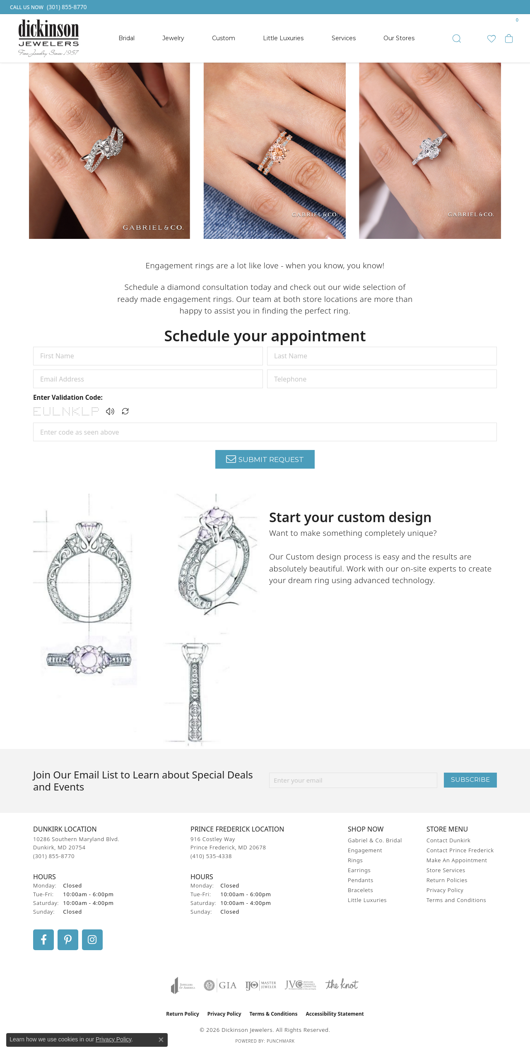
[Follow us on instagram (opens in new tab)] (92, 939)
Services (344, 38)
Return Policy (182, 1013)
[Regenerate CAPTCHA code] (125, 411)
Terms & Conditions (274, 1013)
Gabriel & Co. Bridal (375, 840)
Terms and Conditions (456, 900)
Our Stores (398, 38)
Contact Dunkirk (448, 840)
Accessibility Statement (335, 1013)
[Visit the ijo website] (260, 985)
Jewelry (173, 38)
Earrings (359, 870)
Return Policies (446, 880)
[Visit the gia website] (220, 985)
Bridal (126, 38)
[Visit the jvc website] (300, 985)
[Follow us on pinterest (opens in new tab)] (68, 939)
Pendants (360, 880)
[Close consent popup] (161, 1039)
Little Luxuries (283, 38)
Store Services (445, 870)
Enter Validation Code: (68, 397)
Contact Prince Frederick (460, 850)
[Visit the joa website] (183, 985)
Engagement (365, 850)
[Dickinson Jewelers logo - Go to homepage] (48, 38)
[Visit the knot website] (342, 985)
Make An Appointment (456, 860)
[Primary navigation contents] (266, 38)
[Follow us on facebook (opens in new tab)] (43, 939)
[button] (456, 38)
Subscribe (470, 779)
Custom (223, 38)
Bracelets (360, 890)
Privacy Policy (444, 890)
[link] (47, 7)
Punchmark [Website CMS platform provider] (281, 1041)
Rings (355, 860)
